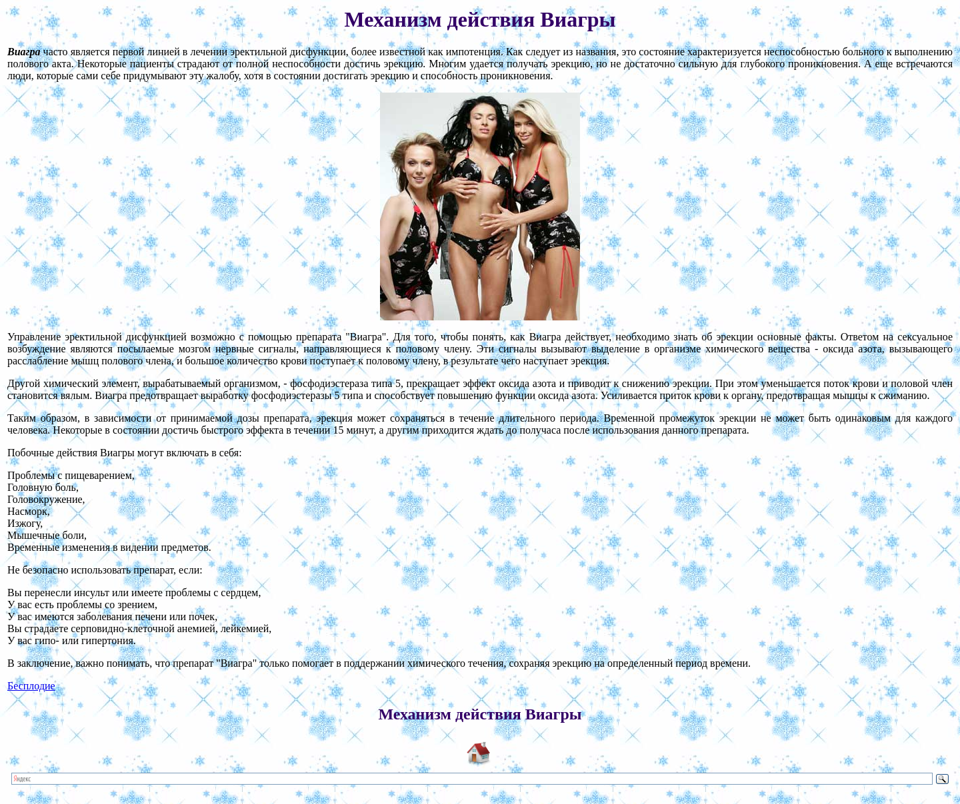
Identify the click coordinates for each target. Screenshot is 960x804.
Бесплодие (31, 685)
